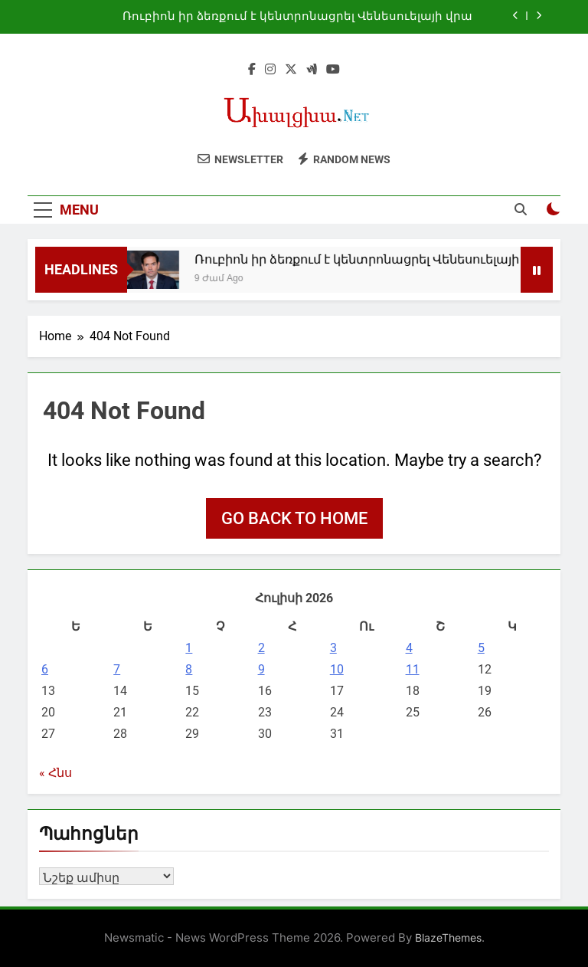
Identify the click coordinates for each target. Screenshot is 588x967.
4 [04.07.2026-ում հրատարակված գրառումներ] (409, 648)
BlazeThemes (448, 937)
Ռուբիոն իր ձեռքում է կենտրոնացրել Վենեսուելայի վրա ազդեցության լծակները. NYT (297, 17)
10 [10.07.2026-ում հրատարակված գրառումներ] (337, 669)
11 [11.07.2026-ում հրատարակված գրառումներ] (413, 669)
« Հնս (55, 772)
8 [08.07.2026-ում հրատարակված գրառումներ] (188, 669)
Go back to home (294, 518)
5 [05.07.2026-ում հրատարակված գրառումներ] (481, 648)
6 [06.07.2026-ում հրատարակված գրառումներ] (44, 669)
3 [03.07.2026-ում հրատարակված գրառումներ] (333, 648)
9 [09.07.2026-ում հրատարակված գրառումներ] (261, 669)
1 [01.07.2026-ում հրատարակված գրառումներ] (188, 648)
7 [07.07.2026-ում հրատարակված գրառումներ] (116, 669)
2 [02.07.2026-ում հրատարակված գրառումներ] (261, 648)
